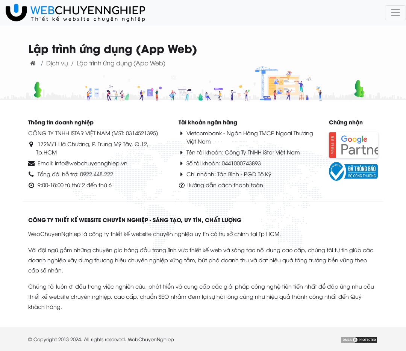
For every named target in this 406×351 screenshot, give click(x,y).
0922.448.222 (96, 173)
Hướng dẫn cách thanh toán (224, 184)
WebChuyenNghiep (151, 339)
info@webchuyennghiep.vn (91, 162)
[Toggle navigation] (395, 12)
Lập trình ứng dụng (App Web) (121, 63)
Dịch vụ (57, 63)
